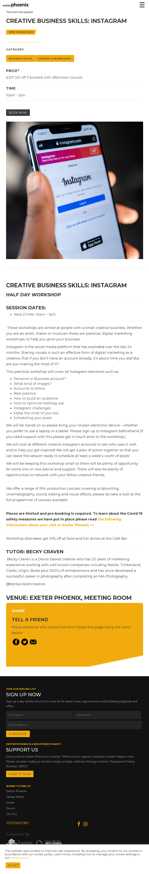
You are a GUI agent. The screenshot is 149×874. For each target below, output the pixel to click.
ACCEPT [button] (13, 865)
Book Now (18, 112)
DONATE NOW (20, 774)
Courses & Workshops (54, 58)
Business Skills (20, 58)
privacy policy (19, 857)
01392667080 (17, 823)
